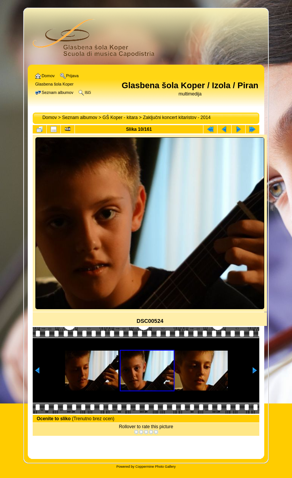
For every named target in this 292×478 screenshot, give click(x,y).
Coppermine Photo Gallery (155, 466)
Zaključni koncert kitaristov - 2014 (177, 117)
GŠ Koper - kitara (120, 117)
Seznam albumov (79, 117)
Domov (49, 117)
